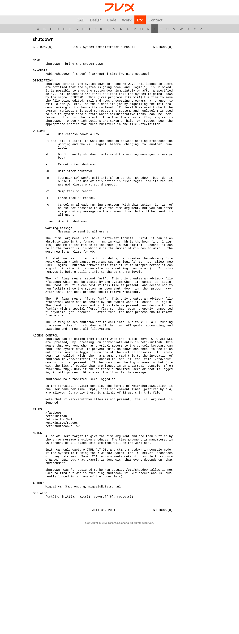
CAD (80, 20)
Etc (140, 20)
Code (111, 20)
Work (127, 20)
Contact (155, 20)
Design (96, 20)
